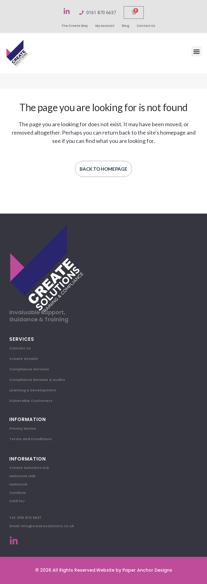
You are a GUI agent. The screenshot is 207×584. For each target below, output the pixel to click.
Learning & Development (32, 390)
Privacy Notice (22, 428)
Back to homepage (103, 169)
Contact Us (146, 25)
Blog (125, 25)
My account (104, 25)
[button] (196, 51)
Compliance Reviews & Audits (37, 379)
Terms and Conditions (30, 438)
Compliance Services (29, 369)
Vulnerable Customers (30, 400)
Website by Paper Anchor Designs (134, 570)
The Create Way (74, 25)
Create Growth (23, 358)
